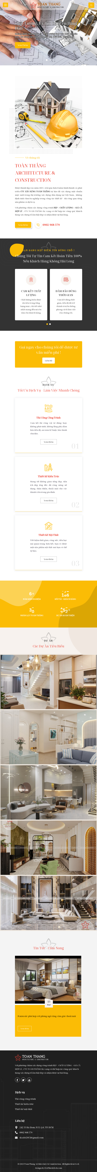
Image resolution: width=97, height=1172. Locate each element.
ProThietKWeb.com (53, 1168)
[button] (47, 324)
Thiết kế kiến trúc (24, 1104)
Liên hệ (48, 360)
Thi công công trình (25, 1098)
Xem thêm (23, 45)
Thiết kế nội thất (23, 1109)
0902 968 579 (51, 225)
